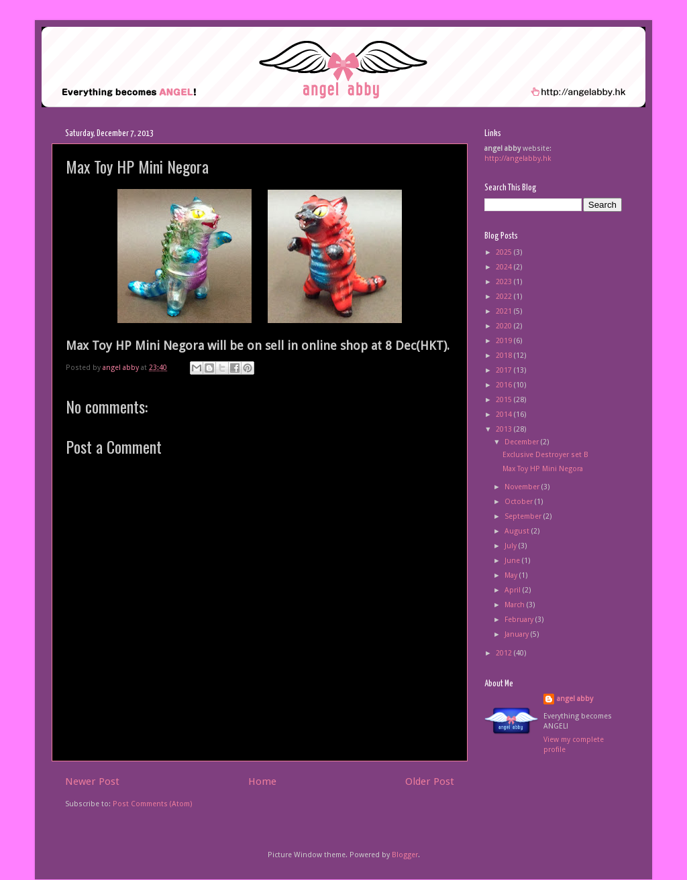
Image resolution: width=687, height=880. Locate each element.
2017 (505, 370)
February (520, 619)
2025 (505, 252)
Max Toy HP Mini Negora (543, 468)
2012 (505, 653)
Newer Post (92, 781)
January (518, 634)
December (523, 442)
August (518, 531)
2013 (505, 429)
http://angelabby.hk (517, 158)
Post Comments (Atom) (153, 804)
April (514, 590)
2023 (505, 281)
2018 (505, 355)
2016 (505, 385)
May (512, 575)
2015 (505, 399)
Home (262, 781)
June (513, 560)
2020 (505, 326)
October (520, 501)
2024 (505, 267)
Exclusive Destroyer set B (545, 454)
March (516, 605)
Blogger (405, 855)
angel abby (575, 698)
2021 (505, 311)
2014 (505, 414)
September (524, 516)
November (523, 487)
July (512, 546)
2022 (505, 296)
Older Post (429, 781)
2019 (505, 340)
